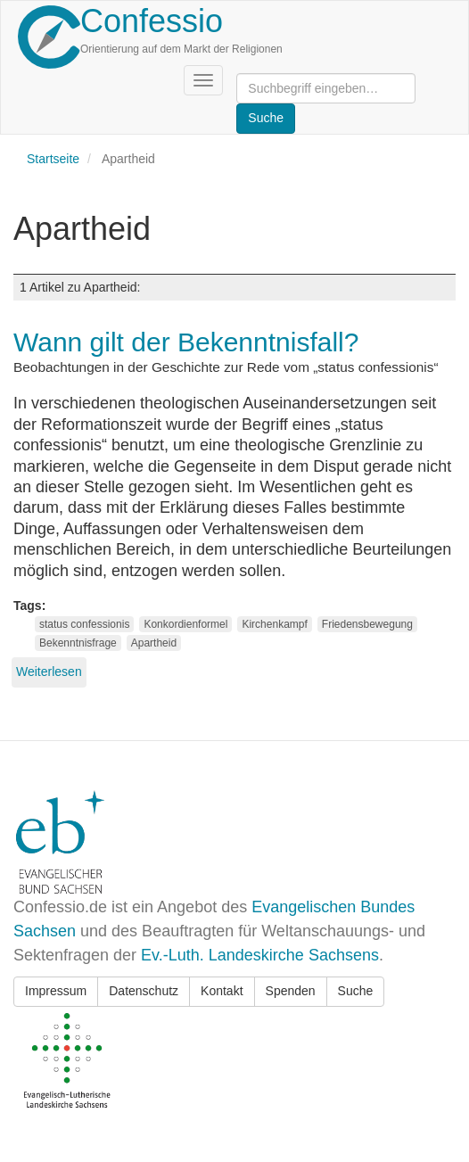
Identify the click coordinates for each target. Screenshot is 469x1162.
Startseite (53, 159)
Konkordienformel (185, 624)
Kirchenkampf (274, 624)
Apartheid (154, 643)
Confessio (151, 21)
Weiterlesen (49, 671)
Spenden (291, 991)
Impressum (55, 991)
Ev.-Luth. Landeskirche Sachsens (260, 955)
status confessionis (84, 624)
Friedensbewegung (367, 624)
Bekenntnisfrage (78, 643)
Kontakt (222, 991)
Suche (356, 991)
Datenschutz (143, 991)
